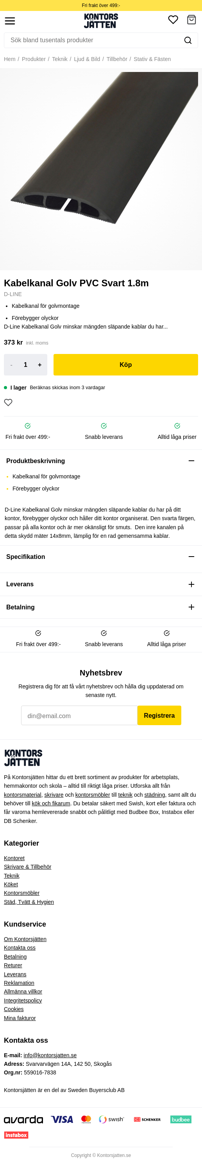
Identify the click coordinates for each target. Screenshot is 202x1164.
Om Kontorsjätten (25, 939)
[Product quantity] (25, 365)
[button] (191, 20)
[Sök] (91, 40)
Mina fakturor (20, 1018)
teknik (125, 795)
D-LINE (13, 294)
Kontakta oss (20, 948)
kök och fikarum (51, 803)
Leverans (15, 974)
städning (155, 795)
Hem (10, 59)
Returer (13, 965)
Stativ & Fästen (151, 59)
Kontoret (14, 858)
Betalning (15, 957)
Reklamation (19, 983)
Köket (11, 884)
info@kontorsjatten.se (50, 1055)
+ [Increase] (39, 364)
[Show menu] (10, 21)
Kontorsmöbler (21, 893)
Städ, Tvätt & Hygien (29, 902)
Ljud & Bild (86, 59)
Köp (126, 364)
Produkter (33, 59)
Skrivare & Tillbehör (27, 867)
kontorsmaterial (22, 795)
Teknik (59, 59)
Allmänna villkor (23, 991)
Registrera (159, 715)
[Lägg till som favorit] (8, 402)
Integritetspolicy (23, 1000)
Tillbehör (116, 59)
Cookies (14, 1009)
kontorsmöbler (92, 795)
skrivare (53, 795)
